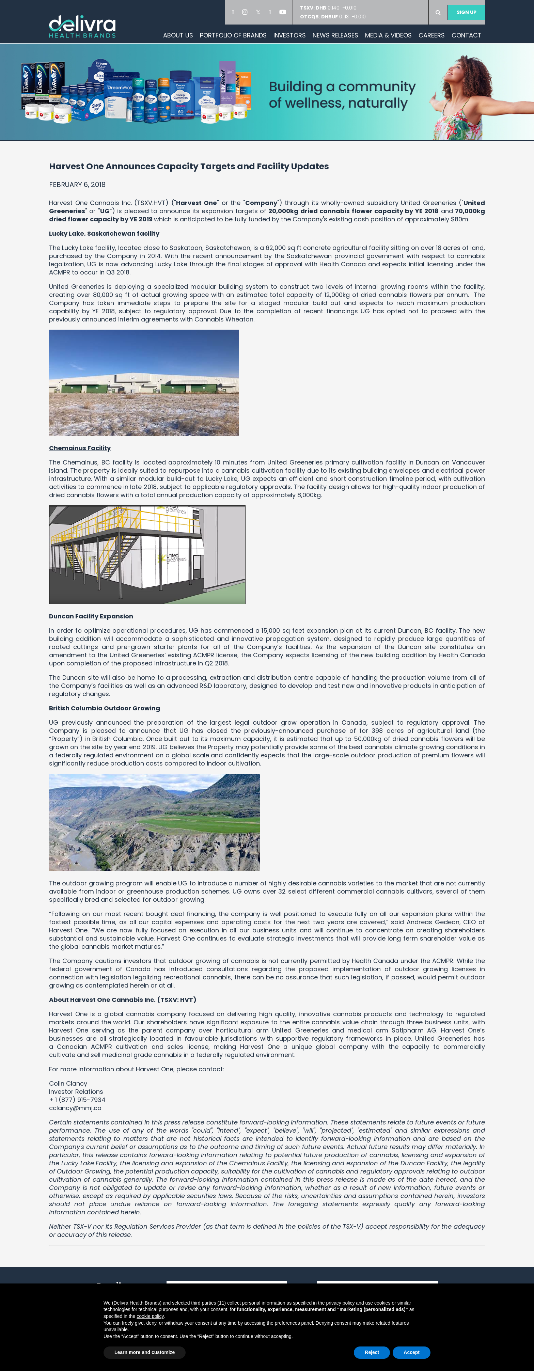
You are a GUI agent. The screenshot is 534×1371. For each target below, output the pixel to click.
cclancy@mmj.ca (75, 1108)
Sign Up (466, 12)
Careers (432, 35)
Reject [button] (372, 1352)
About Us (178, 35)
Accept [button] (412, 1352)
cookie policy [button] (150, 1316)
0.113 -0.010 (333, 16)
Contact (467, 35)
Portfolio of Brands (233, 35)
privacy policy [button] (340, 1303)
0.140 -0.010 (330, 7)
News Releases (335, 35)
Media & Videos (388, 35)
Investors (289, 35)
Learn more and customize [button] (144, 1352)
